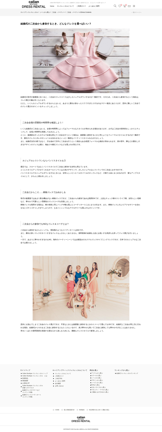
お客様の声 (26, 383)
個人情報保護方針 (69, 410)
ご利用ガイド (81, 6)
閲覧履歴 (25, 380)
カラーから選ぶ (96, 375)
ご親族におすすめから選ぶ (100, 392)
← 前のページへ (136, 12)
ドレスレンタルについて (65, 6)
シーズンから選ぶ (97, 382)
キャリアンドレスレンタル (29, 12)
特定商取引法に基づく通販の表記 (99, 410)
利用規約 (82, 410)
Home (52, 6)
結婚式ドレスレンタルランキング (127, 373)
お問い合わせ (59, 386)
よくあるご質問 (94, 6)
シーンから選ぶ (45, 12)
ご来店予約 (58, 378)
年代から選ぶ (95, 385)
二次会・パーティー (58, 12)
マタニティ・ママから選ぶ (100, 389)
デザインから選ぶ (97, 380)
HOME (57, 410)
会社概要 (58, 383)
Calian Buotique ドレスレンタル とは (34, 376)
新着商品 (25, 378)
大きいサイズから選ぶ (98, 387)
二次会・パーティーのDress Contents (79, 12)
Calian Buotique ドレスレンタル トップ (35, 373)
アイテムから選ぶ (97, 373)
